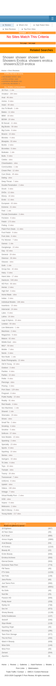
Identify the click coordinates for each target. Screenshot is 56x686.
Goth (4, 265)
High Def (5, 291)
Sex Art (4, 609)
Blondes (5, 138)
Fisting (4, 225)
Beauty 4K (6, 550)
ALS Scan (6, 536)
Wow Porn (6, 649)
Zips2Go (5, 656)
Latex (4, 313)
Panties (5, 371)
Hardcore (5, 280)
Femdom (5, 218)
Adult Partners (36, 664)
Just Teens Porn (8, 583)
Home (3, 70)
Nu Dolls (5, 590)
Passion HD (6, 598)
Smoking (5, 426)
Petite (4, 378)
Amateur (5, 94)
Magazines (6, 335)
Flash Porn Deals (8, 229)
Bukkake (5, 152)
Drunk (4, 189)
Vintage (5, 492)
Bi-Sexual (5, 123)
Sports (4, 448)
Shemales (6, 415)
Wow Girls (6, 645)
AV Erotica (6, 547)
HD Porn (5, 284)
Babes (4, 112)
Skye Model (6, 623)
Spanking (5, 441)
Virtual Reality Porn (9, 495)
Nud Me (5, 594)
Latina (4, 316)
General (5, 254)
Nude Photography (9, 360)
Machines (5, 331)
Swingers (5, 459)
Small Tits (5, 422)
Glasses (5, 262)
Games (4, 243)
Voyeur (4, 503)
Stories (4, 455)
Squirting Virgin (8, 627)
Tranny (4, 473)
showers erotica (40, 60)
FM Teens (6, 568)
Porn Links (20, 668)
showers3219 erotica (19, 64)
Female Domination (9, 214)
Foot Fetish (6, 232)
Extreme (5, 207)
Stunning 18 (6, 631)
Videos (4, 488)
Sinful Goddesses (9, 616)
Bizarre (4, 134)
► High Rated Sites (41, 25)
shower (21, 57)
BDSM (4, 119)
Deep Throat (7, 181)
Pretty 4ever (6, 601)
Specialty (5, 444)
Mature (4, 338)
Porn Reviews (13, 70)
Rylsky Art (6, 605)
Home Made (6, 295)
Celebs (4, 160)
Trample (5, 470)
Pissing (4, 386)
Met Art (4, 587)
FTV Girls (5, 572)
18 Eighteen (6, 528)
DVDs (4, 192)
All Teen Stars (7, 532)
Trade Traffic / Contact (15, 672)
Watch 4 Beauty (8, 641)
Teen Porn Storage (9, 634)
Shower (8, 57)
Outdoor (5, 368)
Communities (7, 167)
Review (13, 664)
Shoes (4, 419)
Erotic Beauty (7, 554)
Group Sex (6, 269)
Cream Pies (6, 170)
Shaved (5, 411)
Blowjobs (5, 141)
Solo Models (6, 437)
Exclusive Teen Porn (10, 565)
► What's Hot (22, 25)
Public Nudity (7, 397)
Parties (4, 375)
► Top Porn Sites (29, 29)
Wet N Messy (7, 510)
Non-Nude (6, 357)
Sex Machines (7, 408)
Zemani (5, 652)
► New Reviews (9, 29)
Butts (4, 156)
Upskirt (4, 484)
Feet (3, 211)
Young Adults (7, 514)
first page (23, 43)
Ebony (4, 196)
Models (49, 664)
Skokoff (5, 620)
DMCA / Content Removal (38, 672)
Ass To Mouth (7, 108)
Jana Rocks (6, 579)
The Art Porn (7, 638)
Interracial (5, 309)
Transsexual (6, 477)
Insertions (5, 305)
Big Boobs (6, 127)
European (5, 203)
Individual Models (9, 302)
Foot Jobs (5, 236)
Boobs (4, 145)
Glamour (5, 258)
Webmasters (33, 668)
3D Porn (5, 90)
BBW (4, 116)
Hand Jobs (6, 276)
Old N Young (7, 364)
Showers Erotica (15, 60)
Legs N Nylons (7, 320)
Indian (4, 298)
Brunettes (5, 148)
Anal (3, 97)
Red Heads (6, 404)
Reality (4, 400)
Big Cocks (6, 130)
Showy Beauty (7, 612)
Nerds (4, 353)
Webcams (6, 506)
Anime (4, 101)
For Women (6, 240)
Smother (5, 430)
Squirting (5, 451)
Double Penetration (9, 185)
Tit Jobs (5, 463)
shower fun (36, 57)
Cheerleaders (7, 163)
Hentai (4, 287)
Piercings (5, 382)
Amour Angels (7, 539)
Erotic (4, 200)
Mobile (4, 349)
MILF (4, 346)
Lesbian (5, 324)
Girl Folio (5, 576)
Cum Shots (6, 174)
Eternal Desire (7, 561)
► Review (7, 25)
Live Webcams (7, 327)
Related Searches (41, 50)
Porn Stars (6, 390)
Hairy (4, 273)
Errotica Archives (8, 557)
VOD (4, 499)
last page (32, 43)
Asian (4, 105)
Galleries (23, 664)
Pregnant (5, 393)
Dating (4, 178)
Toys (3, 466)
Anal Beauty (6, 543)
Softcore (5, 433)
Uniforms (5, 481)
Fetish (4, 222)
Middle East (6, 342)
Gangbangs (6, 247)
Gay (3, 251)
